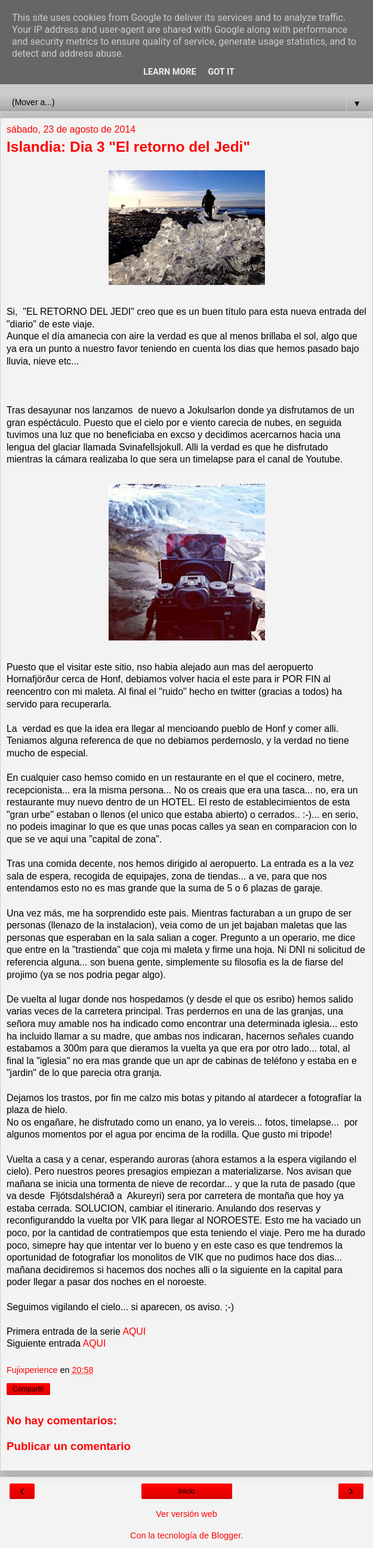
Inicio (186, 1491)
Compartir (28, 1389)
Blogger (226, 1535)
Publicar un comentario (69, 1446)
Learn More (169, 72)
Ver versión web (186, 1514)
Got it (221, 72)
